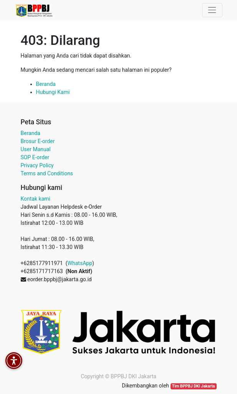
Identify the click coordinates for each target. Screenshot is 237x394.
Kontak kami (35, 199)
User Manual (36, 149)
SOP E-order (35, 157)
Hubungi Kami (53, 92)
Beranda (46, 84)
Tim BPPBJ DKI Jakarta (193, 386)
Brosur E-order (38, 141)
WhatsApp (80, 263)
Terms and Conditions (47, 173)
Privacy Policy (37, 165)
